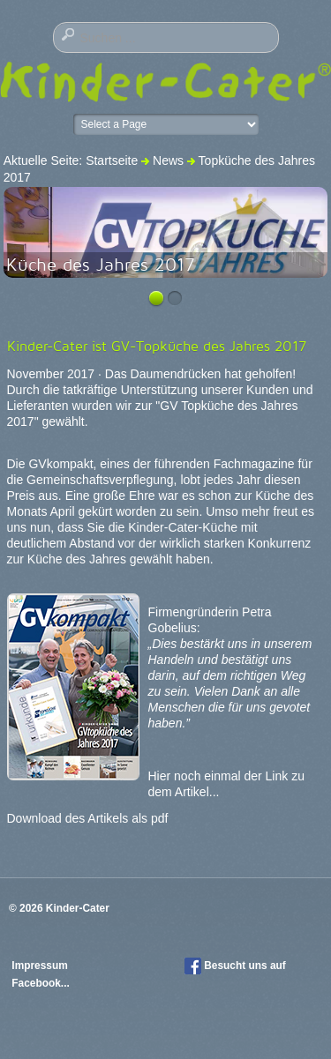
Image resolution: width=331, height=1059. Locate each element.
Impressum (41, 965)
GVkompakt (60, 464)
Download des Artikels (68, 818)
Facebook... (40, 983)
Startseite (112, 160)
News (168, 160)
